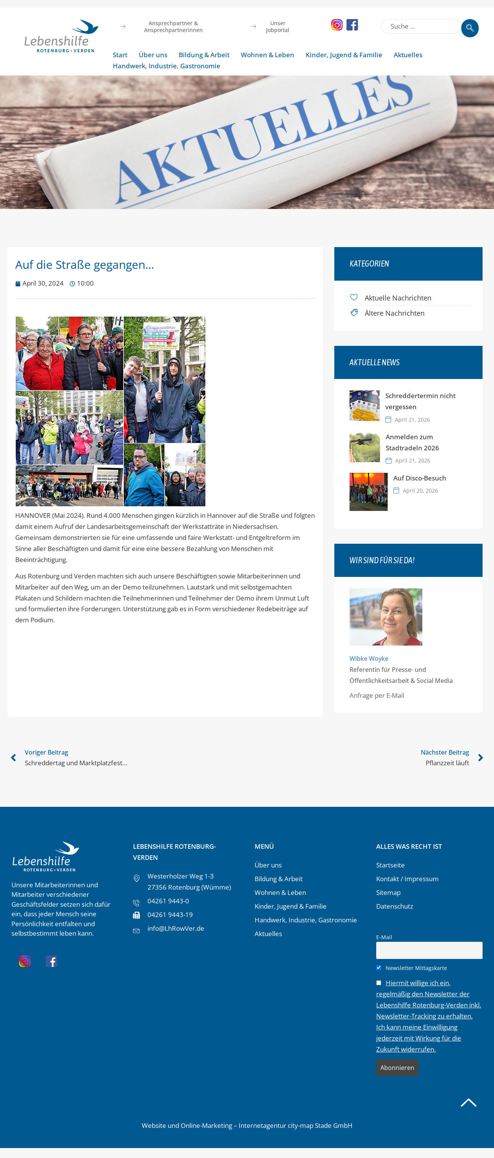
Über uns (153, 54)
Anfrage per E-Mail (385, 694)
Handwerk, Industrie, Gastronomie (166, 65)
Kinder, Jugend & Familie (344, 54)
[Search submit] (470, 24)
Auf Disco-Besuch (428, 476)
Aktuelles (408, 54)
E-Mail (384, 936)
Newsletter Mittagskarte (411, 966)
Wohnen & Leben (267, 54)
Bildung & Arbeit (204, 54)
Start (120, 54)
